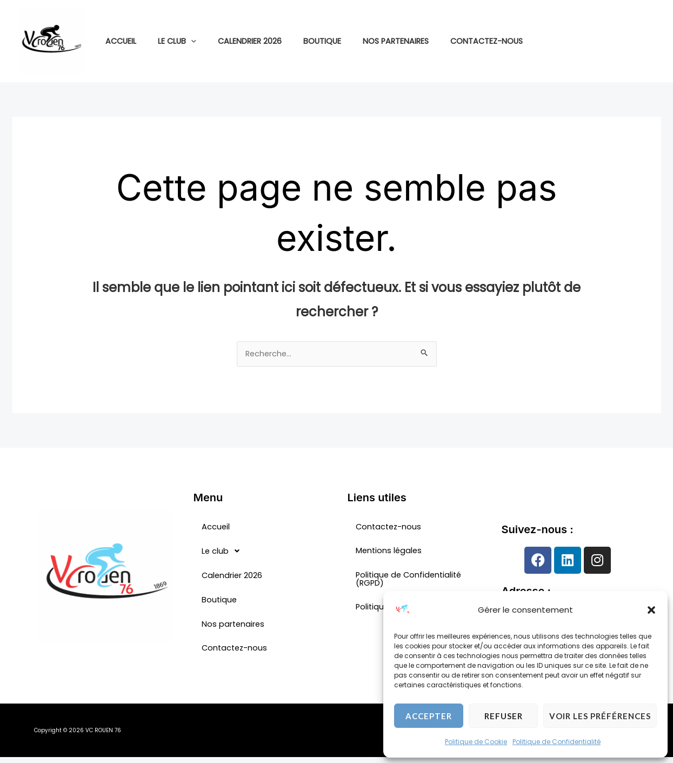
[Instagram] (633, 42)
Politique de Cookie (476, 741)
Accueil (117, 41)
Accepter (428, 716)
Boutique (300, 41)
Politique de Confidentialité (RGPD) (412, 583)
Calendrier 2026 (234, 41)
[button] (651, 610)
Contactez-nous (453, 41)
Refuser (503, 716)
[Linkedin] (649, 42)
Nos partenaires (368, 41)
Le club (168, 41)
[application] (182, 41)
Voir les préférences (600, 716)
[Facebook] (617, 42)
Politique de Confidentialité (556, 741)
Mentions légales (391, 554)
